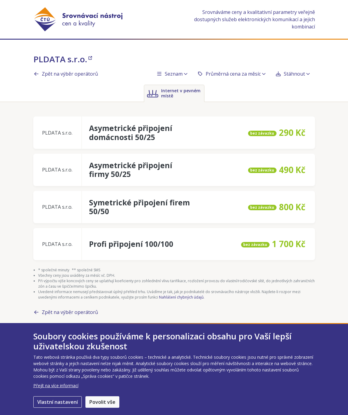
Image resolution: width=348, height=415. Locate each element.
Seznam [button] (171, 73)
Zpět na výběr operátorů (65, 73)
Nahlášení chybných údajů (181, 297)
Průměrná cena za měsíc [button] (231, 73)
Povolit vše (102, 402)
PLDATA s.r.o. (62, 59)
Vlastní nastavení (57, 402)
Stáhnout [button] (292, 73)
